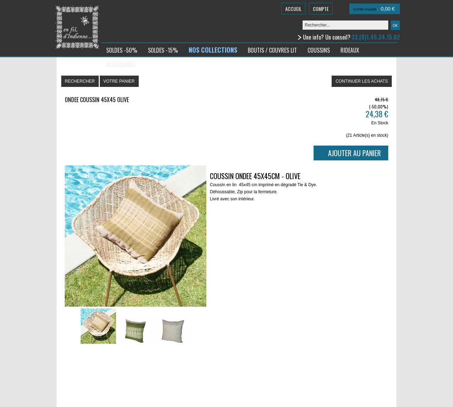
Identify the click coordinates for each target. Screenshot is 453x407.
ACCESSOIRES (120, 64)
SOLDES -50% (121, 50)
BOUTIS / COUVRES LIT (272, 50)
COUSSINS (319, 50)
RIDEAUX (349, 50)
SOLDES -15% (163, 50)
